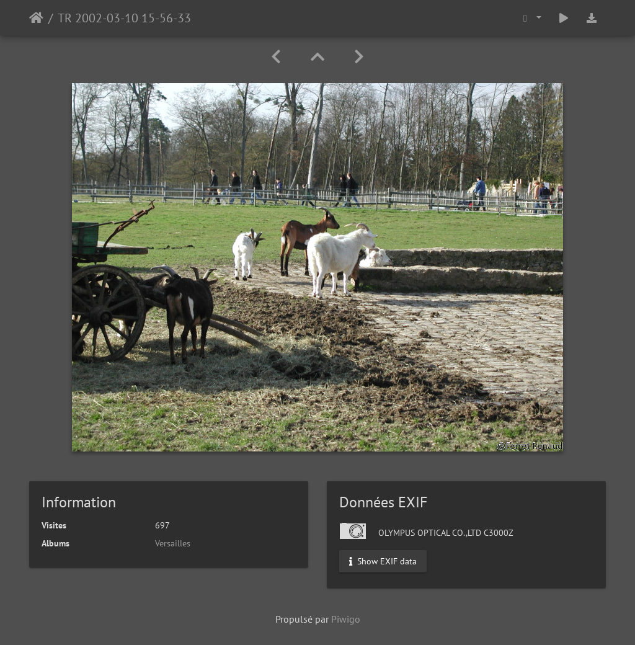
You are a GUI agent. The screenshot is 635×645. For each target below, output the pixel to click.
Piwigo (345, 619)
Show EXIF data (383, 561)
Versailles (172, 543)
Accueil (36, 18)
